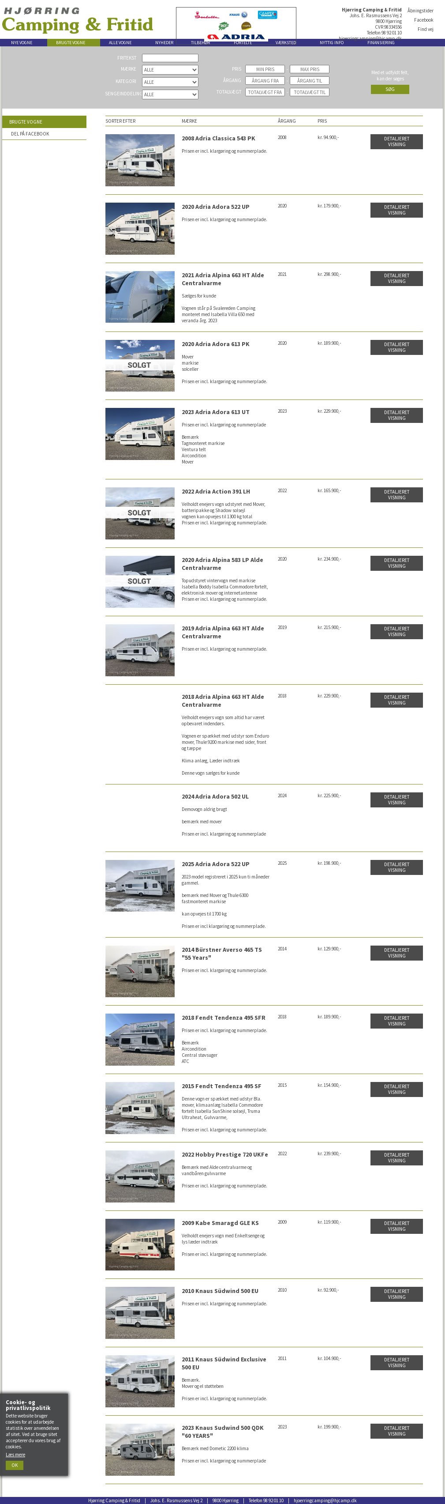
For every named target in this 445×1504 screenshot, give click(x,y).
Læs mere (15, 1454)
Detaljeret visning (396, 141)
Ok (14, 1465)
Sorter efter (120, 121)
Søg (390, 89)
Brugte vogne (25, 122)
